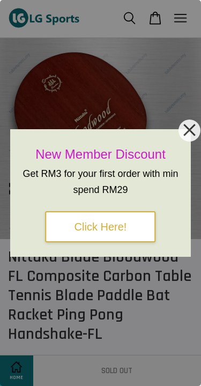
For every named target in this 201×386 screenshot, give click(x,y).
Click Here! (101, 227)
